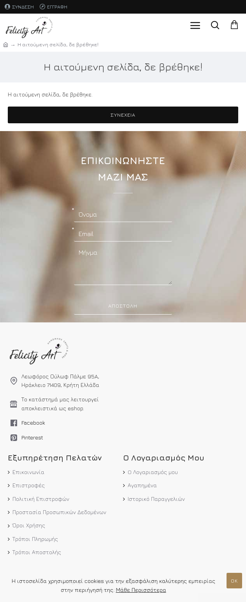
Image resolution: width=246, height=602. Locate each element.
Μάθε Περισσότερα (141, 589)
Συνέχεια (123, 115)
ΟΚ (234, 581)
